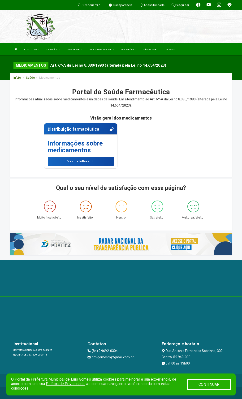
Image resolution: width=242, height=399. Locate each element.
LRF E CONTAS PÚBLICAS (101, 49)
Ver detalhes (80, 161)
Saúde (30, 77)
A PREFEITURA (31, 49)
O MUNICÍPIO (53, 49)
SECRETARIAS (74, 49)
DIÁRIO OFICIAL (151, 49)
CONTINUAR (209, 384)
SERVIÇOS (170, 49)
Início (17, 77)
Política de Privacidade (65, 384)
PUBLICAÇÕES (128, 49)
